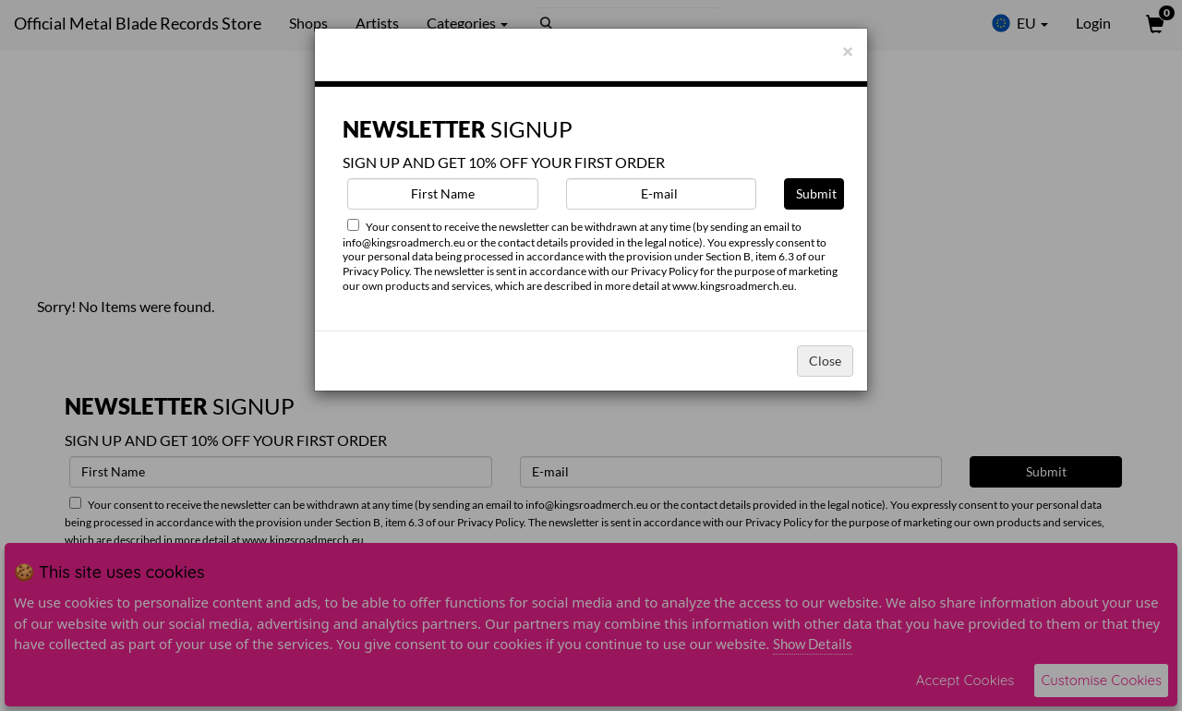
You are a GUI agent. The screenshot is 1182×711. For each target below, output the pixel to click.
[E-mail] (661, 194)
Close (825, 360)
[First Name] (442, 194)
